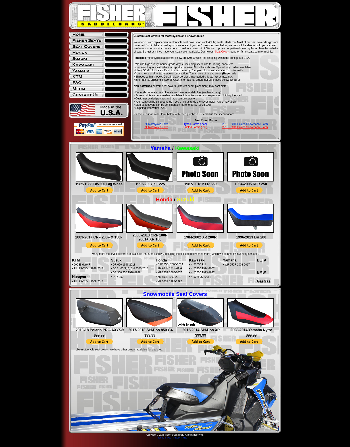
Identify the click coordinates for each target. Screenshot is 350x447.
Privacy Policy (180, 437)
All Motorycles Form (156, 124)
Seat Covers (222, 51)
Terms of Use (164, 437)
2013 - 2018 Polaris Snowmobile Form (245, 124)
